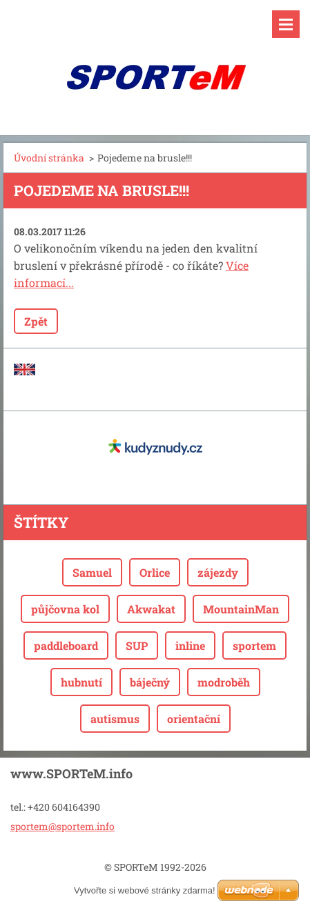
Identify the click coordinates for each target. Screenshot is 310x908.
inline (190, 645)
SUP (137, 645)
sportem (254, 645)
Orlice (154, 572)
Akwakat (151, 609)
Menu (286, 24)
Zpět (36, 321)
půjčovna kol (65, 609)
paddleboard (66, 645)
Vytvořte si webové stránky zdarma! (144, 890)
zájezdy (217, 572)
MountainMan (241, 609)
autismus (114, 718)
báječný (150, 682)
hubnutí (81, 682)
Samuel (92, 572)
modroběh (223, 682)
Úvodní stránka (49, 157)
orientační (193, 718)
